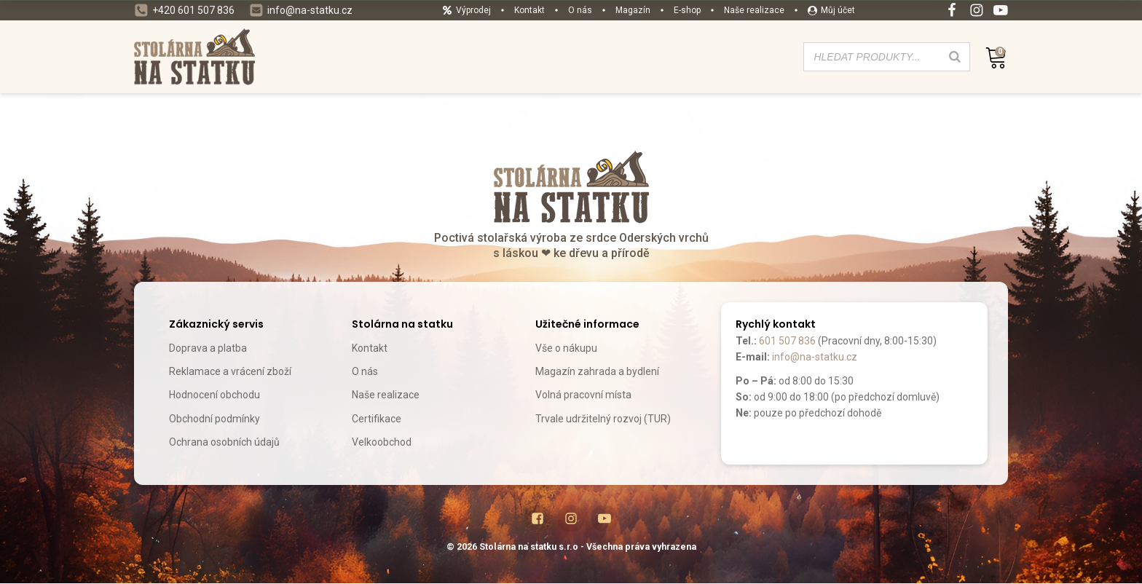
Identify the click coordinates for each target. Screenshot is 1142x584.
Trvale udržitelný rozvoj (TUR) (603, 419)
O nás (365, 371)
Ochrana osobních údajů (224, 442)
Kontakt (369, 348)
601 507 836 (787, 341)
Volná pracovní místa (583, 394)
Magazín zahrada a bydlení (597, 371)
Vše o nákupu (566, 348)
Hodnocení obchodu (214, 394)
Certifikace (376, 419)
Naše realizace (386, 394)
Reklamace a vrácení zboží (230, 371)
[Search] (954, 57)
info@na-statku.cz (814, 357)
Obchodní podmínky (214, 419)
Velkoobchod (381, 442)
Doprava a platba (208, 348)
